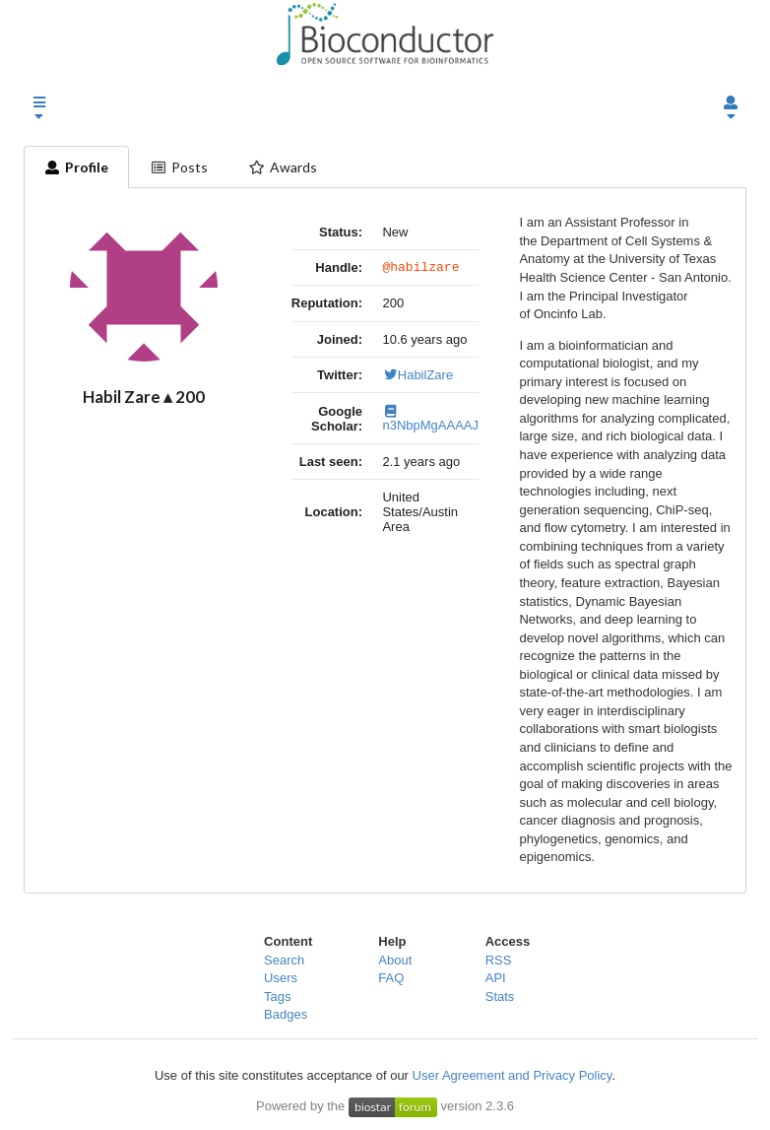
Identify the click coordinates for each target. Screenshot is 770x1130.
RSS (498, 960)
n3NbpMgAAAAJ (430, 421)
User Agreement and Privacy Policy (512, 1075)
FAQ (391, 977)
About (395, 960)
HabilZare (417, 377)
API (495, 977)
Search (284, 960)
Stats (500, 996)
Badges (285, 1014)
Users (280, 977)
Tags (277, 996)
